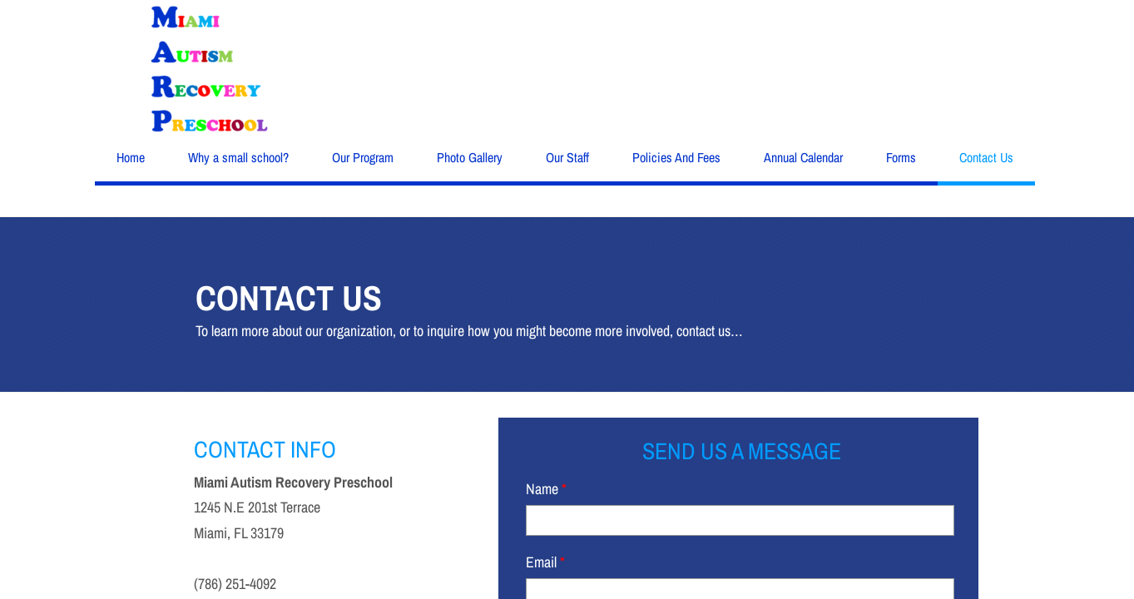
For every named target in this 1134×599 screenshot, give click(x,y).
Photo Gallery (470, 157)
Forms (901, 157)
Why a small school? (238, 157)
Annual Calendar (803, 157)
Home (130, 157)
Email (545, 562)
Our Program (363, 157)
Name (546, 488)
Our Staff (567, 157)
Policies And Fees (676, 157)
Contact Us (986, 157)
